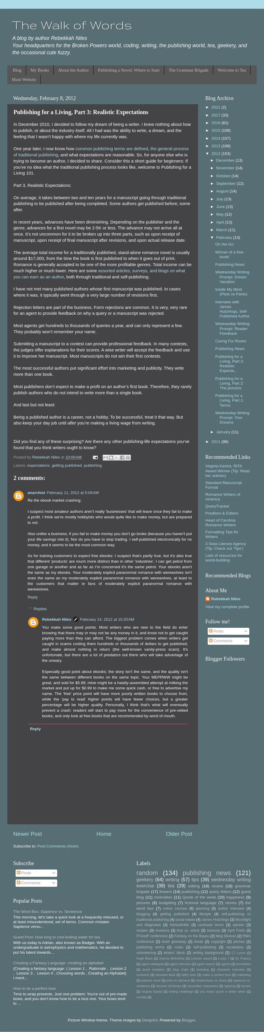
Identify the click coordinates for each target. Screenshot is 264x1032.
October (223, 176)
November (226, 168)
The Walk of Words (72, 25)
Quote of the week (199, 897)
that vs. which (188, 930)
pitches (239, 942)
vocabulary (235, 947)
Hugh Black (144, 958)
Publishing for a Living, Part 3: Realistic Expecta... (229, 363)
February (224, 237)
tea (171, 885)
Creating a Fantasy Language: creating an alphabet (58, 963)
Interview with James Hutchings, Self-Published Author (232, 309)
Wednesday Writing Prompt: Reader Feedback (232, 328)
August (223, 191)
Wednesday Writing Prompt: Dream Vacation (232, 277)
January (223, 432)
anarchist (36, 492)
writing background (208, 953)
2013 (216, 146)
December (226, 160)
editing (194, 886)
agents (225, 964)
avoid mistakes (153, 969)
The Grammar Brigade (189, 70)
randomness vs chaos (211, 980)
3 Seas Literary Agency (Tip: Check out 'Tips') (225, 546)
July (220, 199)
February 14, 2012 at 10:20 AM (107, 619)
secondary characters (202, 986)
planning (202, 908)
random (147, 873)
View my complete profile (227, 607)
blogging (143, 914)
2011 (216, 441)
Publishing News (230, 264)
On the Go (224, 244)
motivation (163, 897)
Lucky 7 (223, 958)
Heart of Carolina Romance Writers (220, 522)
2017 (216, 115)
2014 (216, 138)
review (217, 886)
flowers (165, 891)
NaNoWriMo (179, 925)
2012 (216, 153)
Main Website (24, 79)
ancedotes (243, 964)
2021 (216, 107)
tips (195, 879)
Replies (40, 609)
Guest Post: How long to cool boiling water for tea (56, 937)
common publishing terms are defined (111, 148)
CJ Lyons (238, 953)
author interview (231, 908)
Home (104, 834)
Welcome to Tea (232, 70)
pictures (143, 903)
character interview (231, 969)
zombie (141, 997)
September (226, 183)
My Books (40, 70)
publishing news (207, 873)
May (220, 214)
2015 (216, 130)
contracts (142, 975)
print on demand (178, 980)
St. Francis (243, 958)
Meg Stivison (226, 936)
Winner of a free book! (229, 254)
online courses (175, 908)
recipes (142, 930)
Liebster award (201, 958)
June (221, 206)
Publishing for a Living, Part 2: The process (229, 383)
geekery (144, 879)
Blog (17, 70)
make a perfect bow (216, 975)
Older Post (179, 834)
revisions (162, 930)
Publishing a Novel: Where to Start (129, 70)
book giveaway (174, 942)
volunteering (146, 953)
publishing (93, 465)
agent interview (180, 964)
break (198, 942)
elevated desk (165, 975)
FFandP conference (152, 936)
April (220, 222)
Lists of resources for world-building (223, 557)
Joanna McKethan (172, 958)
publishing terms (150, 947)
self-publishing (204, 947)
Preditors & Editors (221, 513)
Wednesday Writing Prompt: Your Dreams (232, 417)
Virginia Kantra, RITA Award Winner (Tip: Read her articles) (227, 471)
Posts (216, 631)
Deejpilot (150, 1020)
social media (185, 920)
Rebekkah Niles (57, 619)
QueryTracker (217, 506)
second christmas (168, 986)
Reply (33, 597)
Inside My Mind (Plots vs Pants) (231, 291)
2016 (216, 123)
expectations (38, 465)
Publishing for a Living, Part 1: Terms (229, 400)
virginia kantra (152, 991)
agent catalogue (152, 964)
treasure (213, 930)
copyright (218, 942)
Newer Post (27, 834)
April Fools (236, 930)
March (222, 230)
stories (231, 903)
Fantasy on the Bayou (191, 936)
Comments (221, 641)
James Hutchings (215, 920)
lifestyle (205, 914)
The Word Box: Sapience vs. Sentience (47, 911)
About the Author (73, 70)
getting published (67, 465)
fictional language (200, 903)
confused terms (211, 925)
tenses (246, 986)
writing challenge (181, 991)
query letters (220, 891)
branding (203, 969)
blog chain (180, 969)
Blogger (188, 1020)
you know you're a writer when (223, 991)
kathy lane (188, 975)
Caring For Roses (230, 341)
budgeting (167, 903)
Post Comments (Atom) (58, 846)
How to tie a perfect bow (34, 988)
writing (172, 879)
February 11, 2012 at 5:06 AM (73, 492)
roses (179, 947)
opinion (238, 925)
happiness (235, 897)
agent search (206, 964)
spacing (229, 986)
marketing (244, 975)
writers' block (174, 953)
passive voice (150, 980)
